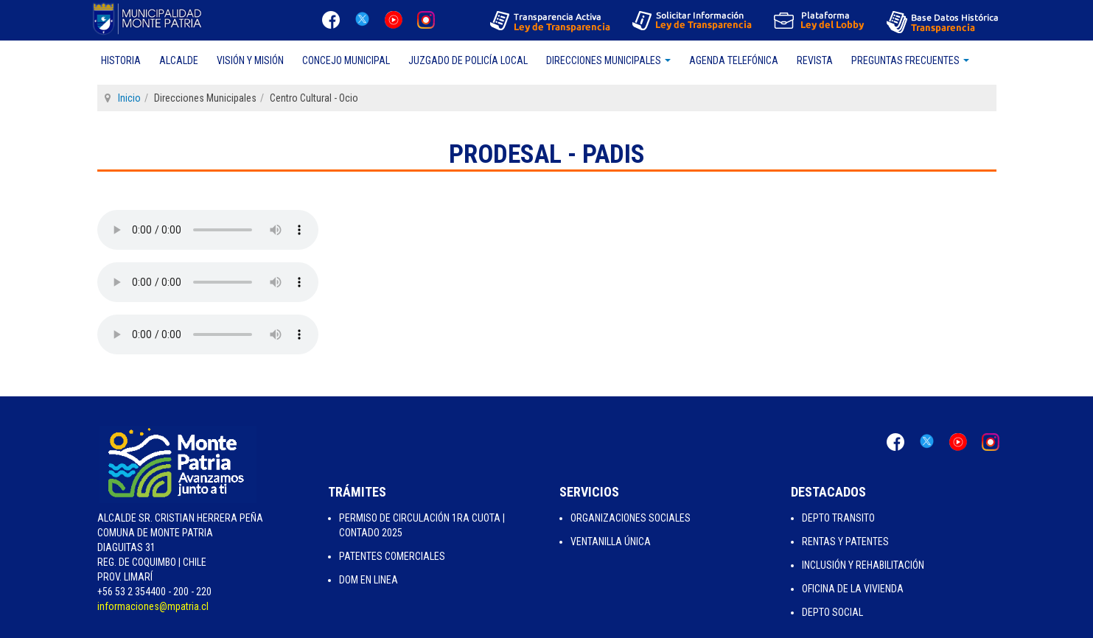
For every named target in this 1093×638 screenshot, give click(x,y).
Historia (121, 60)
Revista (815, 60)
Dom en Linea (368, 580)
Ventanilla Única (610, 541)
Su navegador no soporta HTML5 (207, 282)
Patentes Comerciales (392, 556)
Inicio (129, 98)
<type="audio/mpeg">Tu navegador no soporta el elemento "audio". (207, 230)
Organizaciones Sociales (630, 518)
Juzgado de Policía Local (468, 60)
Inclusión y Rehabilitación (863, 565)
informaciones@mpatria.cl (153, 606)
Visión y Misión (250, 60)
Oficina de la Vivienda (853, 589)
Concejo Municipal (346, 60)
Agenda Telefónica (733, 60)
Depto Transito (838, 518)
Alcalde (178, 60)
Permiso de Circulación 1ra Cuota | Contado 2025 (422, 525)
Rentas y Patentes (845, 541)
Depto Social (832, 612)
